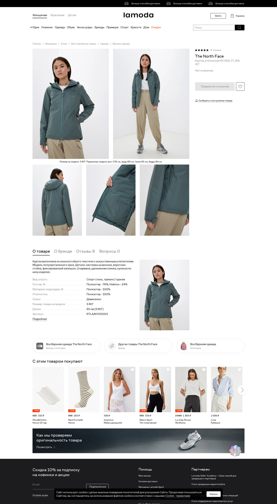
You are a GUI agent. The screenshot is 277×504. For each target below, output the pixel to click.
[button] (239, 27)
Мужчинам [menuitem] (57, 15)
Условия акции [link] (40, 495)
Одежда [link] (104, 43)
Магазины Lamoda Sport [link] (151, 487)
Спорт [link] (64, 43)
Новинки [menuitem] (47, 27)
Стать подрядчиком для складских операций (214, 495)
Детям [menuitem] (72, 15)
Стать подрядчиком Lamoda (206, 489)
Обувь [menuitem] (71, 27)
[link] (143, 3)
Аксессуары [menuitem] (84, 27)
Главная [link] (37, 43)
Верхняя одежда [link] (121, 43)
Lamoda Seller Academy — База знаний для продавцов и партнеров (213, 477)
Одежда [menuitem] (60, 27)
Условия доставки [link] (147, 481)
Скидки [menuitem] (156, 27)
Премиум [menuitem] (112, 27)
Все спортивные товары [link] (83, 43)
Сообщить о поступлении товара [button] (215, 100)
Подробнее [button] (40, 319)
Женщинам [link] (51, 43)
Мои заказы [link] (144, 475)
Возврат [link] (142, 492)
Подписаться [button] (97, 486)
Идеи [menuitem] (36, 27)
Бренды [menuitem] (99, 27)
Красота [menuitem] (136, 27)
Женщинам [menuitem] (40, 15)
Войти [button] (218, 15)
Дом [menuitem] (146, 27)
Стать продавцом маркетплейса (208, 484)
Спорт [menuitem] (124, 27)
